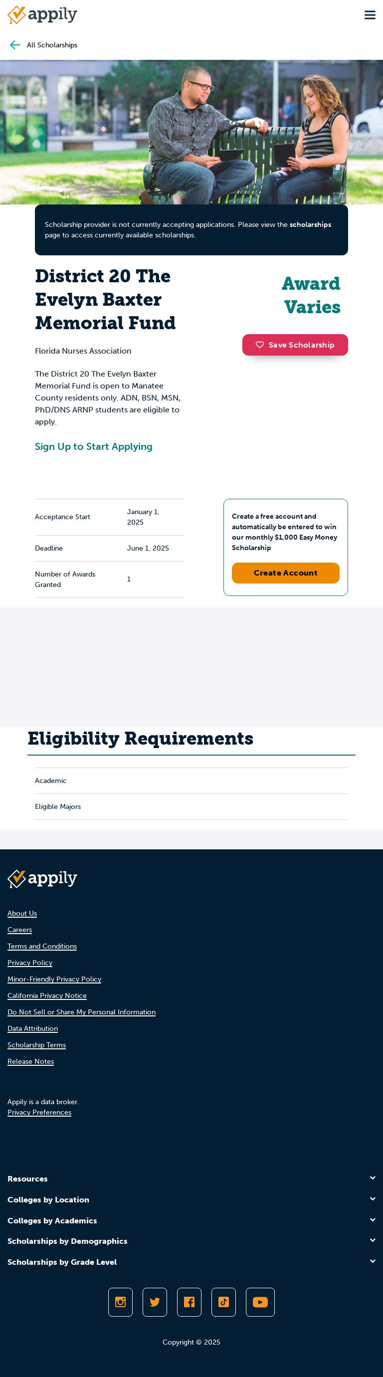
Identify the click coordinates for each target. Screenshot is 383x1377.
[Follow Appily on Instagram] (120, 1302)
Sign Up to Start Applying (94, 446)
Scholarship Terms (36, 1045)
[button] (262, 345)
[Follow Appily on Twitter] (155, 1302)
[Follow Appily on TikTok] (223, 1302)
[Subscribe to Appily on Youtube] (260, 1302)
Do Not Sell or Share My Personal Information (81, 1012)
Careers (19, 930)
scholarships (310, 224)
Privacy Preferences (39, 1112)
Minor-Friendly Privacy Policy (54, 979)
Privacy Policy (29, 963)
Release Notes (30, 1061)
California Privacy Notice (47, 995)
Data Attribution (32, 1028)
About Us (22, 913)
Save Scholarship (295, 345)
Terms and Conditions (42, 946)
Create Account (286, 573)
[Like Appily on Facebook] (189, 1302)
